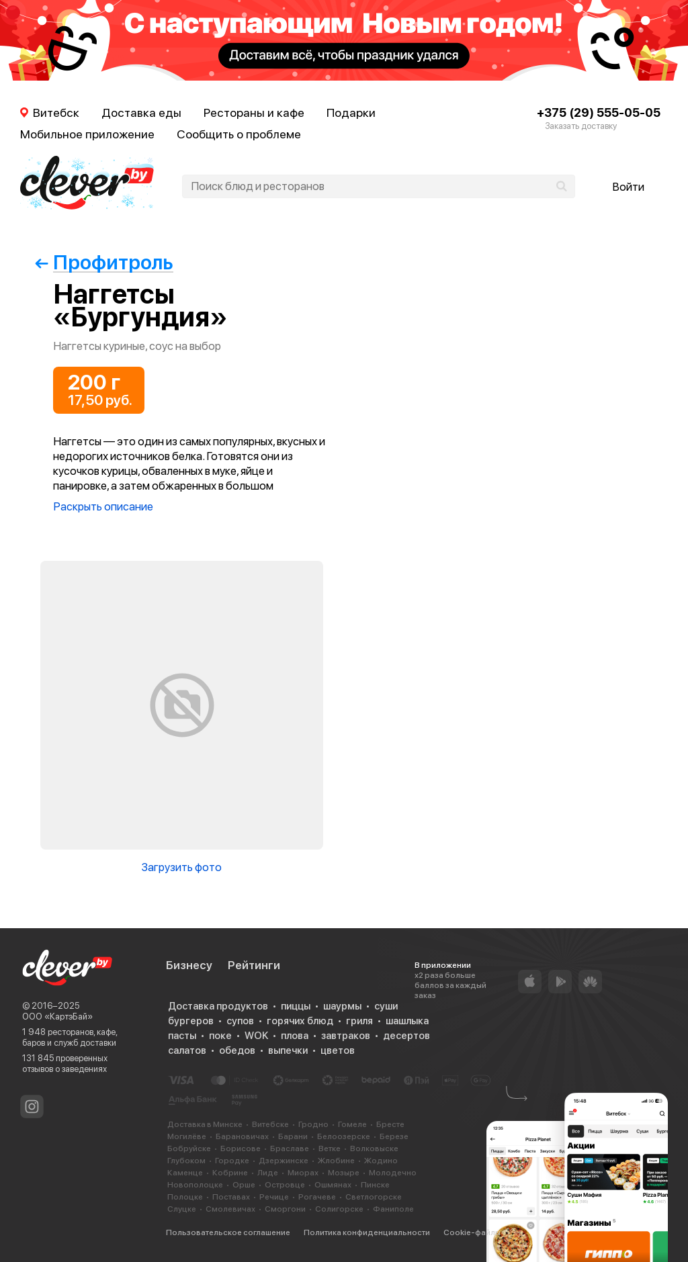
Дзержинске (283, 1160)
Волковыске (374, 1148)
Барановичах (242, 1136)
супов (240, 1021)
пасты (182, 1036)
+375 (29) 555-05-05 (598, 112)
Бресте (390, 1124)
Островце (285, 1184)
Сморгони (285, 1209)
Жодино (381, 1160)
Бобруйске (189, 1148)
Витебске (270, 1124)
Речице (274, 1197)
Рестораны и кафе (254, 112)
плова (294, 1036)
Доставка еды (141, 112)
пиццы (295, 1006)
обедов (237, 1050)
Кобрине (230, 1172)
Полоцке (185, 1197)
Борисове (240, 1148)
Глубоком (186, 1160)
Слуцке (181, 1209)
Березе (394, 1136)
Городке (232, 1160)
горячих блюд (300, 1021)
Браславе (289, 1148)
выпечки (288, 1050)
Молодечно (393, 1172)
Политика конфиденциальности (367, 1232)
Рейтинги (254, 965)
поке (220, 1036)
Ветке (329, 1148)
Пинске (375, 1184)
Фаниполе (393, 1209)
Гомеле (352, 1124)
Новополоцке (195, 1184)
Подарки (351, 112)
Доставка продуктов (218, 1006)
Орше (243, 1184)
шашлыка (407, 1021)
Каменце (185, 1172)
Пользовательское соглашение (228, 1232)
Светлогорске (373, 1197)
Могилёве (186, 1136)
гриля (359, 1021)
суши (386, 1006)
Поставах (231, 1197)
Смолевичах (230, 1209)
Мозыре (343, 1172)
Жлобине (336, 1160)
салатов (187, 1050)
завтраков (345, 1036)
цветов (337, 1050)
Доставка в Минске (205, 1124)
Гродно (313, 1124)
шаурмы (342, 1006)
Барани (293, 1136)
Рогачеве (317, 1197)
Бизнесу (189, 965)
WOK (256, 1036)
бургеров (191, 1021)
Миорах (303, 1172)
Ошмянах (332, 1184)
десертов (406, 1036)
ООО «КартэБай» (57, 1016)
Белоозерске (343, 1136)
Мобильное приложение (87, 134)
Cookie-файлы (472, 1232)
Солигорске (339, 1209)
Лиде (267, 1172)
